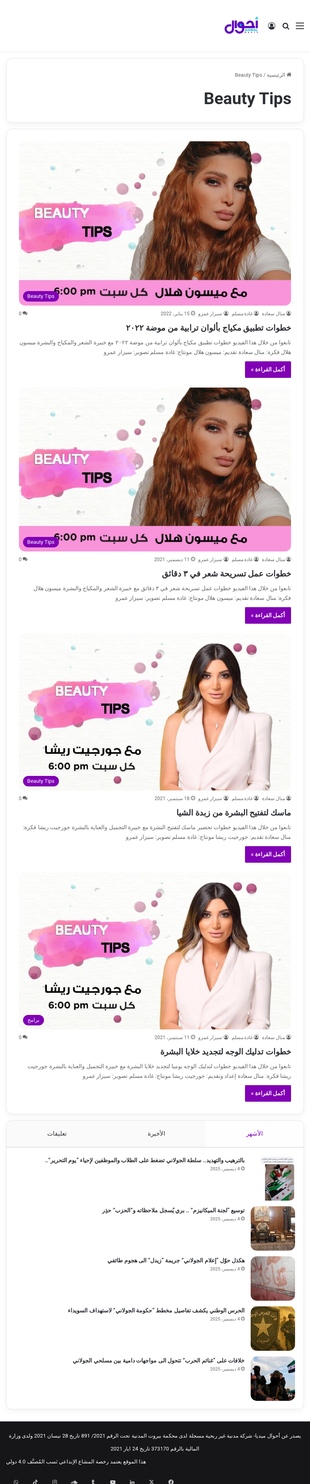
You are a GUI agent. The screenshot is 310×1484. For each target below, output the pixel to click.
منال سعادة (273, 314)
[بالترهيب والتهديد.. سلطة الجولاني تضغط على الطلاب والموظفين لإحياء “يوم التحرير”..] (269, 1182)
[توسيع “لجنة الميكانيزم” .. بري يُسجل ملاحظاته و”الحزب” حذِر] (269, 1232)
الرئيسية (279, 75)
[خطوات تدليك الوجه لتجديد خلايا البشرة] (155, 950)
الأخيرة (156, 1133)
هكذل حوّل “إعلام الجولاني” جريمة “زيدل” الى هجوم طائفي (172, 1264)
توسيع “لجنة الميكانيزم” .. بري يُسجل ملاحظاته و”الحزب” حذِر (169, 1214)
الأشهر (255, 1133)
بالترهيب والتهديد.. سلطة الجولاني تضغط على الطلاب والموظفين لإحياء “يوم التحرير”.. (141, 1164)
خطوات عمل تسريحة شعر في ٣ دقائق (195, 572)
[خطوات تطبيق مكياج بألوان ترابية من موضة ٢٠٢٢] (155, 223)
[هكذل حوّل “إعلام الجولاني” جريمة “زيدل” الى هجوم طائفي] (269, 1282)
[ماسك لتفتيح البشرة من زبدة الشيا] (155, 711)
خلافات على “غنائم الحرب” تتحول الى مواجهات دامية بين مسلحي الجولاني (155, 1364)
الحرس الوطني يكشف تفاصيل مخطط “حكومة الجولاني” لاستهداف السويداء (152, 1314)
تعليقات (56, 1133)
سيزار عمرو (210, 314)
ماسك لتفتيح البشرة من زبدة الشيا (205, 811)
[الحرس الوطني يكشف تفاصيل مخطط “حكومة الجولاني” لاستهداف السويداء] (269, 1332)
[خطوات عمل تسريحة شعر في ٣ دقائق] (155, 470)
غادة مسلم (242, 314)
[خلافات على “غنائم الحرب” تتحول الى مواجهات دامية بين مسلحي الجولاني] (269, 1382)
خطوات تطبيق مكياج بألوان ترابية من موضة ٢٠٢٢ (168, 326)
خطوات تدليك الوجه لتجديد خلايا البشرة (193, 1050)
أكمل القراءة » (268, 369)
